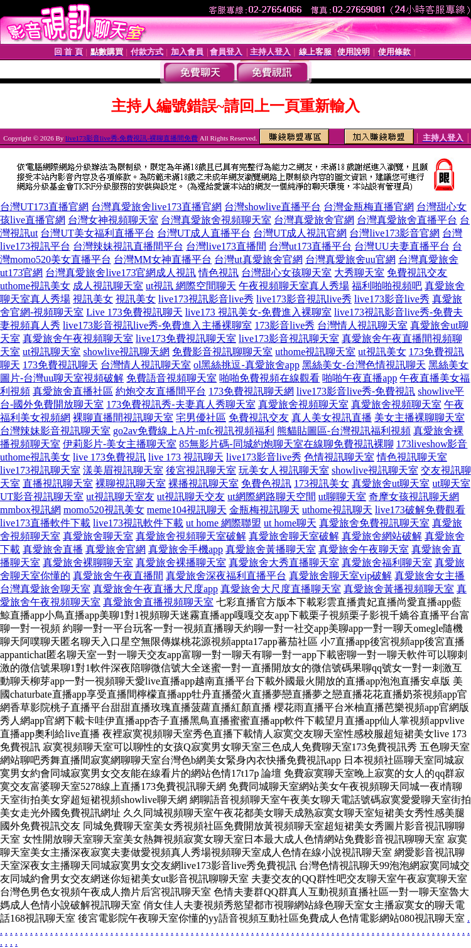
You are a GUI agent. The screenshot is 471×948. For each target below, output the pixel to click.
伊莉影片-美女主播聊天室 (119, 444)
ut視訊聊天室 (51, 351)
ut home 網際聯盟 (223, 523)
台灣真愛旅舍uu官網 (350, 259)
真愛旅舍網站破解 (382, 536)
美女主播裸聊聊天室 (419, 417)
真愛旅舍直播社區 (73, 391)
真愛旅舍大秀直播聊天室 (284, 562)
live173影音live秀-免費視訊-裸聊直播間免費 (131, 138)
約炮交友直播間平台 (161, 391)
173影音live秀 (284, 325)
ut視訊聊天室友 (120, 496)
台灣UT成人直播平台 (204, 233)
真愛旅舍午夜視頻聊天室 (78, 338)
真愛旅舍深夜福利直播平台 (226, 575)
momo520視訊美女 (103, 509)
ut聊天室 (451, 483)
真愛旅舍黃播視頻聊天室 (399, 588)
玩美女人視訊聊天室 (284, 470)
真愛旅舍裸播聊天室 (181, 562)
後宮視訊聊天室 (201, 470)
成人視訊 (176, 272)
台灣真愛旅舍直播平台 (407, 220)
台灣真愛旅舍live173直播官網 (156, 206)
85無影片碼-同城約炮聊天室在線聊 (256, 444)
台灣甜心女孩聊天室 (286, 272)
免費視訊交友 (417, 272)
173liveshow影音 (432, 444)
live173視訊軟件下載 (138, 523)
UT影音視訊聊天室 (42, 496)
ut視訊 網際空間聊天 (191, 285)
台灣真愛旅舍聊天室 (45, 588)
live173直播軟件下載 (45, 523)
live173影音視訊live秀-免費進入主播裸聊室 (157, 325)
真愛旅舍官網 (115, 549)
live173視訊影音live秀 (206, 299)
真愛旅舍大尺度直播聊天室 (280, 588)
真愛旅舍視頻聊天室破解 (191, 536)
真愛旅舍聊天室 (98, 536)
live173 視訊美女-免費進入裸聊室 (258, 312)
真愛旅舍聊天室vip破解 (340, 575)
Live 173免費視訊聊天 (134, 312)
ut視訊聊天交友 (191, 496)
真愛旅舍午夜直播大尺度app (155, 588)
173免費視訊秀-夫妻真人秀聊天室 (180, 404)
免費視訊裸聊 (363, 444)
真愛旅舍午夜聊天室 (363, 549)
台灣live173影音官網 (394, 233)
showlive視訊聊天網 (126, 351)
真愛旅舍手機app (185, 549)
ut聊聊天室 (342, 496)
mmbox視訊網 (30, 509)
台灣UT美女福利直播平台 (97, 233)
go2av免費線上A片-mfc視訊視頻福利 (193, 430)
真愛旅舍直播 (53, 549)
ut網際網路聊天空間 (271, 496)
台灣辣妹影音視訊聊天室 (55, 430)
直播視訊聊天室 (58, 483)
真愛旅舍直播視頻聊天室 (158, 602)
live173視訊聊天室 (40, 470)
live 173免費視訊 (109, 457)
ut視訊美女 (382, 351)
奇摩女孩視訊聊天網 (414, 496)
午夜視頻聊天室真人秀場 (294, 285)
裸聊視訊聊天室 (130, 483)
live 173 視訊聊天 (186, 457)
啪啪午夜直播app (359, 378)
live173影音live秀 (392, 299)
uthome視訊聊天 (337, 509)
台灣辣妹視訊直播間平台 (128, 246)
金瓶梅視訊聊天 (264, 509)
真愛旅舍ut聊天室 (391, 483)
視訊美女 (93, 299)
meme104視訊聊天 (187, 509)
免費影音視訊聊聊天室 (222, 351)
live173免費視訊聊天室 (186, 338)
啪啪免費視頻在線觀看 (269, 378)
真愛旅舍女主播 (429, 575)
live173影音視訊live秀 (304, 299)
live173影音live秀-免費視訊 (355, 391)
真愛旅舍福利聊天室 (387, 562)
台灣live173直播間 (226, 246)
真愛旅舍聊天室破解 (294, 536)
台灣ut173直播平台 (310, 246)
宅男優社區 (201, 417)
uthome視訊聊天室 (315, 351)
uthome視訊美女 (35, 285)
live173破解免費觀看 (420, 509)
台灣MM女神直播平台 (163, 259)
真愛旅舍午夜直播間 (118, 575)
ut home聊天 (290, 523)
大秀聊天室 (359, 272)
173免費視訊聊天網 (251, 391)
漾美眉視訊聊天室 (123, 470)
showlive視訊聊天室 (375, 470)
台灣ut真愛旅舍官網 (258, 259)
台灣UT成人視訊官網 (300, 233)
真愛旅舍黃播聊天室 (270, 549)
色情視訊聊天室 (339, 457)
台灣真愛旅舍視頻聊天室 (216, 220)
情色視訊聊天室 (412, 457)
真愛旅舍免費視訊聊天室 (374, 523)
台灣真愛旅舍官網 (314, 220)
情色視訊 (218, 272)
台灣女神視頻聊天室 (113, 220)
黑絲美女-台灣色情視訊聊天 (364, 364)
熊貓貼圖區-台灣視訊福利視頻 (344, 430)
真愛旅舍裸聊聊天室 (88, 562)
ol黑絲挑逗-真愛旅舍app (246, 364)
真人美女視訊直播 (331, 417)
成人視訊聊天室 (108, 285)
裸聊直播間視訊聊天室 (123, 417)
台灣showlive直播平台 (272, 206)
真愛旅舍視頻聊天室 (303, 404)
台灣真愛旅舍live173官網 (100, 272)
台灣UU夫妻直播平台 (401, 246)
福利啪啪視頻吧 (387, 285)
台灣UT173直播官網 (44, 206)
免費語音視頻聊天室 (171, 378)
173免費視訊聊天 (60, 364)
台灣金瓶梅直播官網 (368, 206)
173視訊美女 (321, 483)
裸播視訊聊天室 (203, 483)
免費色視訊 (266, 483)
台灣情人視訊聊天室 (362, 325)
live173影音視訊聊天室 (289, 338)
